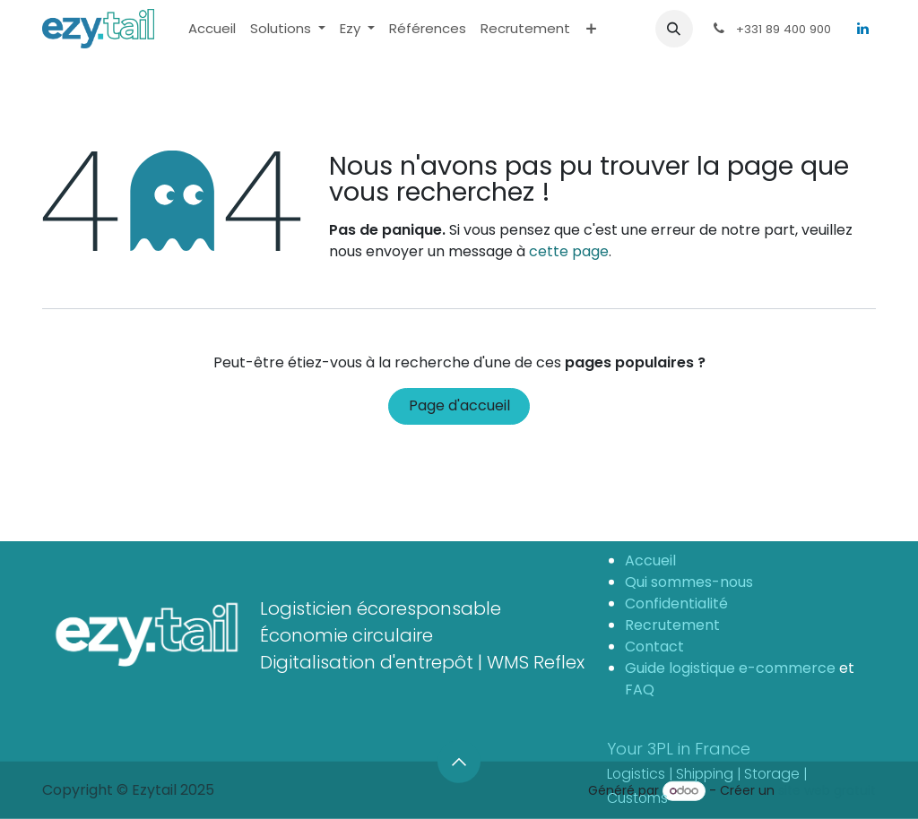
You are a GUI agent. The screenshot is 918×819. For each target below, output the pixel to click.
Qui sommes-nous (689, 581)
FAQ (639, 688)
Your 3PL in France (707, 772)
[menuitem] (212, 29)
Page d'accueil (459, 405)
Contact (654, 645)
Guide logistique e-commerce (730, 667)
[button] (674, 28)
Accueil (650, 559)
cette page (569, 251)
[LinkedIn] (862, 28)
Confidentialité (678, 602)
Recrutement (672, 624)
